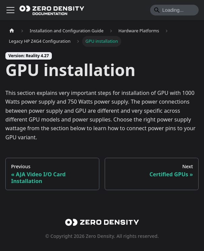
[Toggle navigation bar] (10, 10)
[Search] (174, 10)
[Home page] (11, 31)
